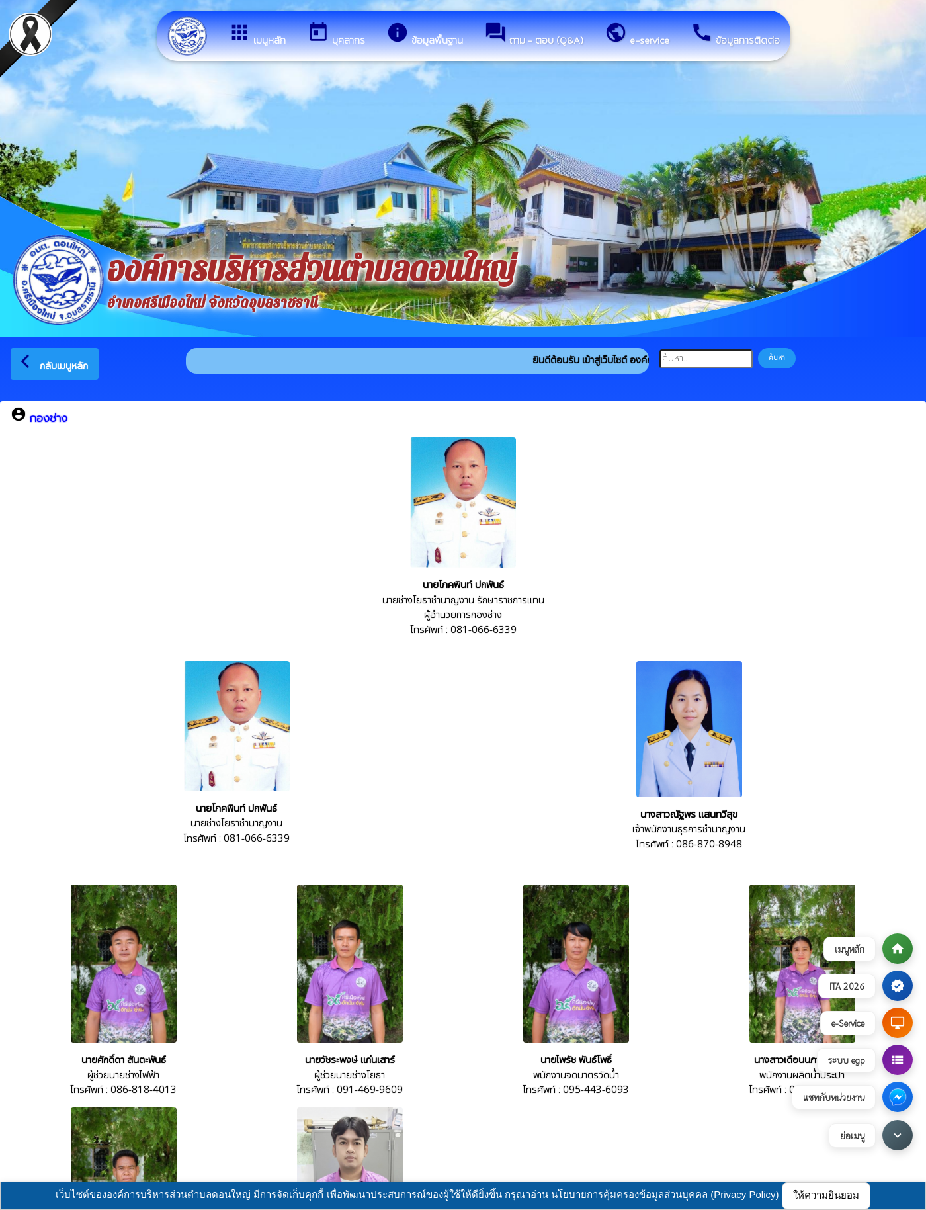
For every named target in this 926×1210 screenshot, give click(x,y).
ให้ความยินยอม (826, 1195)
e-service (637, 34)
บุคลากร (336, 34)
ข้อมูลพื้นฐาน (424, 34)
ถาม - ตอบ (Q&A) (533, 34)
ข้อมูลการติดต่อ (735, 34)
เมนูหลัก (257, 34)
